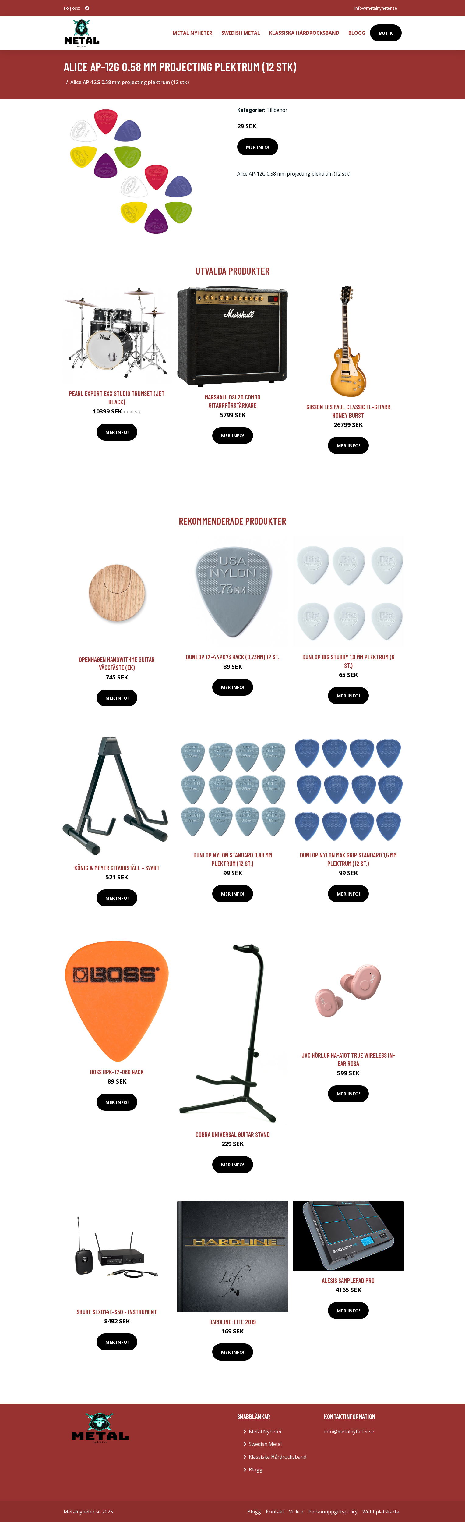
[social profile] (87, 8)
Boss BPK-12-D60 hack (117, 1070)
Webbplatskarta (380, 1510)
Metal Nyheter (192, 32)
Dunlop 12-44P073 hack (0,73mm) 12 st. (232, 655)
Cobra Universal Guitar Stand (233, 1133)
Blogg (356, 32)
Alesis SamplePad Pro (348, 1279)
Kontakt (275, 1510)
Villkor (296, 1510)
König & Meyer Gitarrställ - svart (117, 866)
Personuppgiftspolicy (333, 1510)
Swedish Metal (240, 32)
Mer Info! (257, 146)
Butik (386, 32)
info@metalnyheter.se (375, 8)
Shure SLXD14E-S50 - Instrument (117, 1310)
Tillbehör (276, 108)
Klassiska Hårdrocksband (304, 32)
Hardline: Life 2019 (232, 1320)
